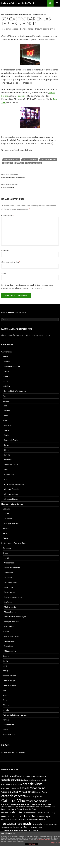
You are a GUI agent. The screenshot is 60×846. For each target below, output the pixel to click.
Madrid (14, 14)
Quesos (6, 401)
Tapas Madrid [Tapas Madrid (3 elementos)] (7, 827)
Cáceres (6, 705)
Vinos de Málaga (11, 494)
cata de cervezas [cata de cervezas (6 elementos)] (11, 779)
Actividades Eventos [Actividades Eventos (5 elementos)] (12, 776)
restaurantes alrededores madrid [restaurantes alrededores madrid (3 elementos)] (31, 819)
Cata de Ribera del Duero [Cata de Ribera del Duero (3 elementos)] (11, 784)
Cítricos (6, 371)
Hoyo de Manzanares (13, 597)
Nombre (5, 250)
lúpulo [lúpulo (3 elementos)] (46, 813)
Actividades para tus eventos (13, 752)
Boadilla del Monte (12, 567)
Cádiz (6, 435)
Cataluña (6, 509)
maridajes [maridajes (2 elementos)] (53, 813)
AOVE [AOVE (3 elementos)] (27, 776)
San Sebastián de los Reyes (15, 617)
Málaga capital (10, 651)
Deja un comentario (46, 29)
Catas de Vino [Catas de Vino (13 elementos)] (13, 800)
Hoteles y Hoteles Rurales (12, 504)
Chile (6, 450)
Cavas (6, 445)
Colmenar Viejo (10, 582)
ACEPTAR (31, 844)
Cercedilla (8, 572)
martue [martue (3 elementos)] (4, 816)
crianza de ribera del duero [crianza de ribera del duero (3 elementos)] (12, 807)
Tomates (6, 410)
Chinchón (8, 518)
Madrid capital (10, 607)
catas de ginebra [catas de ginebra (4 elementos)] (34, 796)
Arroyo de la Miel (11, 636)
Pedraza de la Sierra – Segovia (15, 715)
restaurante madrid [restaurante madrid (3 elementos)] (9, 819)
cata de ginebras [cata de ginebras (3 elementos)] (29, 780)
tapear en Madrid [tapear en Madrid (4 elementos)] (21, 827)
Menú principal (57, 3)
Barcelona (7, 548)
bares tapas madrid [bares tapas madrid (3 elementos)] (38, 776)
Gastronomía (6, 352)
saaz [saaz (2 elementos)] (36, 824)
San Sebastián (8, 724)
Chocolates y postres (11, 366)
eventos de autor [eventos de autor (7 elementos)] (12, 812)
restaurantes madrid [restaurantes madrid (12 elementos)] (18, 823)
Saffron (19, 163)
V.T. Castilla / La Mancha (14, 484)
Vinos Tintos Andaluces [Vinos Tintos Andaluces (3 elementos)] (48, 831)
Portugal (6, 720)
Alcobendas (9, 563)
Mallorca (8, 460)
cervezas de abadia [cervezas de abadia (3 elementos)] (32, 804)
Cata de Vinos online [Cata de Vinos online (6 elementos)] (32, 788)
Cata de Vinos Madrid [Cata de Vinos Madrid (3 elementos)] (10, 788)
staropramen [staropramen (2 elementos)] (53, 824)
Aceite (5, 356)
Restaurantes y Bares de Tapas (32, 14)
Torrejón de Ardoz (11, 523)
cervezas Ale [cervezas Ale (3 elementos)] (18, 804)
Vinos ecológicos (11, 499)
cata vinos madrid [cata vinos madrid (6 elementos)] (36, 801)
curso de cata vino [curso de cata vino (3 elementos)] (47, 807)
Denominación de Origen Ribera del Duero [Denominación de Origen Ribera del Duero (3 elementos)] (19, 809)
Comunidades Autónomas (15, 391)
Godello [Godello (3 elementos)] (40, 813)
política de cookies (43, 840)
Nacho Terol (27, 29)
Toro (6, 479)
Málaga (6, 631)
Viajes (3, 690)
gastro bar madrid (48, 160)
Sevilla (5, 661)
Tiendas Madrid (9, 685)
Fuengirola (8, 646)
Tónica (5, 415)
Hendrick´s (21, 95)
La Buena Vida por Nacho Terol (17, 3)
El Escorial (8, 587)
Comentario (7, 215)
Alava (5, 695)
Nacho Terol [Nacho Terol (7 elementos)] (30, 816)
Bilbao (5, 553)
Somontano (9, 474)
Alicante (7, 425)
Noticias (6, 386)
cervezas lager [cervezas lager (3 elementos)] (46, 804)
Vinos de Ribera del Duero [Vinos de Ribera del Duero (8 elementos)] (19, 831)
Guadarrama (9, 592)
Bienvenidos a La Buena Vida (30, 176)
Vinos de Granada (11, 489)
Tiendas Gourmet (8, 675)
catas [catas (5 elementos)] (31, 791)
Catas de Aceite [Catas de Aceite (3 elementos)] (40, 792)
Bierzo (6, 430)
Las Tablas (6, 14)
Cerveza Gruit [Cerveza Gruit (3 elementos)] (7, 804)
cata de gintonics (30, 160)
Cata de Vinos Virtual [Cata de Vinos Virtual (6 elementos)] (14, 791)
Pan (4, 396)
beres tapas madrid (11, 160)
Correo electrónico (10, 262)
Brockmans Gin (30, 186)
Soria (5, 533)
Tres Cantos (9, 626)
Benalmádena (9, 641)
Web (3, 273)
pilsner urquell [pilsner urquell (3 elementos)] (45, 816)
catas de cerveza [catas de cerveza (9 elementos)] (13, 796)
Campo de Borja (11, 440)
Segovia (6, 528)
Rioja (6, 469)
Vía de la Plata (9, 734)
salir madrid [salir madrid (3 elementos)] (43, 824)
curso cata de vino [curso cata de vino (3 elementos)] (31, 807)
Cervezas (6, 361)
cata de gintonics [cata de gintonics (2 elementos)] (41, 780)
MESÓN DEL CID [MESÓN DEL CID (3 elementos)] (15, 816)
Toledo (5, 538)
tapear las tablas (34, 163)
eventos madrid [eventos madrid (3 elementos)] (29, 813)
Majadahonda (10, 612)
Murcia (6, 710)
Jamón (5, 381)
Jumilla (7, 455)
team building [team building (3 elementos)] (36, 827)
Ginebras (6, 376)
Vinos (5, 420)
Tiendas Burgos (9, 680)
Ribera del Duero (11, 464)
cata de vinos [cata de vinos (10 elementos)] (32, 784)
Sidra (5, 406)
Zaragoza (6, 670)
